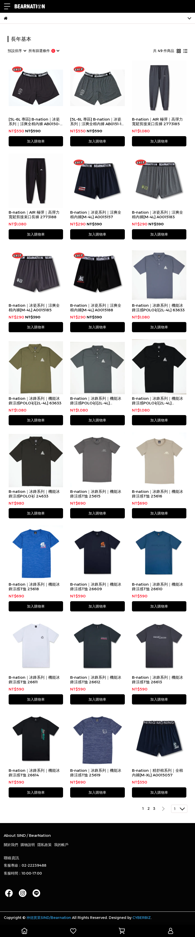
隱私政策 (44, 844)
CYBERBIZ (141, 917)
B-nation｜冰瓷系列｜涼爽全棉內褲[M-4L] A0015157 (95, 214)
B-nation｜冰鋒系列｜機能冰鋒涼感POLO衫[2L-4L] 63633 (158, 307)
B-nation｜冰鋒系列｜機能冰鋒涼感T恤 (95, 493)
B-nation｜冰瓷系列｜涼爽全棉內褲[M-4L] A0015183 (157, 214)
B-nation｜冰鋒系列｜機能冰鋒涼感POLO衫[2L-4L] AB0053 (95, 400)
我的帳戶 (61, 844)
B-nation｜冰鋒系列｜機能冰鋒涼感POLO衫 (34, 493)
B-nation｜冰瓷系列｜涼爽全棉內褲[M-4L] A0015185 (34, 307)
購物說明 (28, 844)
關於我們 (11, 844)
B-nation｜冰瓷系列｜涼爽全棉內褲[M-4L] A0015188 (95, 307)
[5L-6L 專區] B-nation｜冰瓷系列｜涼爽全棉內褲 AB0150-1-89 (36, 121)
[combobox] (17, 50)
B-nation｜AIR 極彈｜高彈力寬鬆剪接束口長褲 (157, 121)
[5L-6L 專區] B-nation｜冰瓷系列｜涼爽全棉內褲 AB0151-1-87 (96, 121)
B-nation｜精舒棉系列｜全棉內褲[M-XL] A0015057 (157, 772)
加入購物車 (36, 141)
